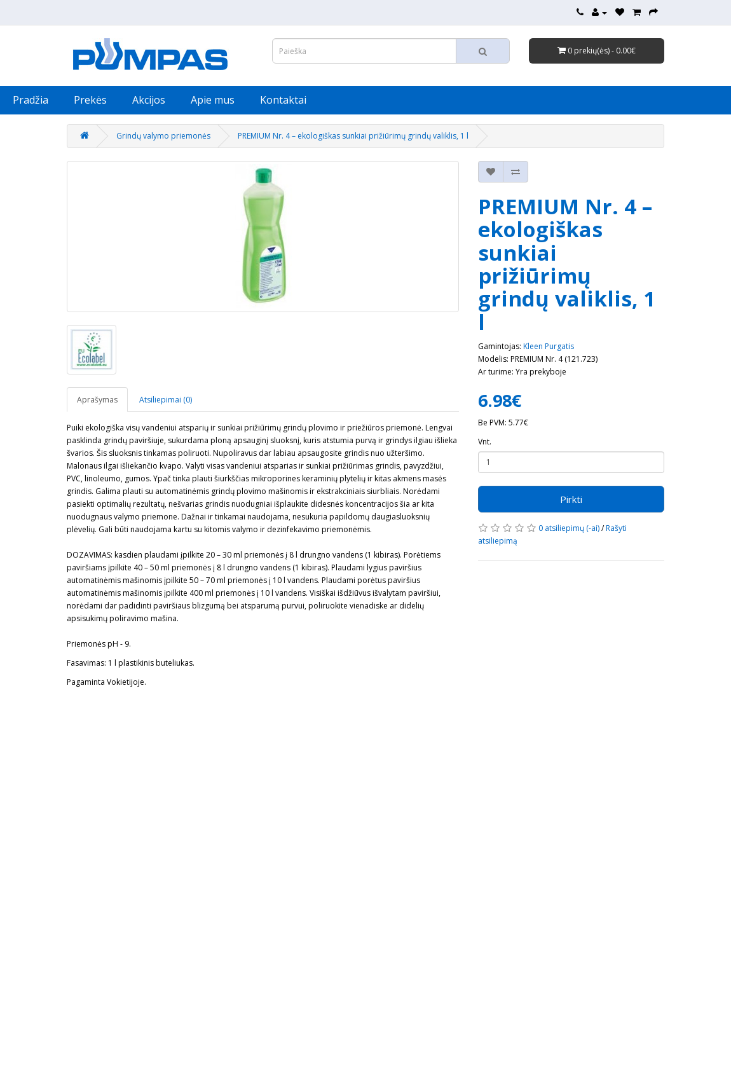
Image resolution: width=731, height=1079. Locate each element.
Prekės (90, 100)
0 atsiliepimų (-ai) (568, 528)
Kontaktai (283, 100)
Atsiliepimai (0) (165, 399)
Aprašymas (97, 399)
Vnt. (484, 441)
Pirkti (571, 499)
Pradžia (30, 100)
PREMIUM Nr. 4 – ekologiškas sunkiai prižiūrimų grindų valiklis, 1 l (353, 135)
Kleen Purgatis (548, 346)
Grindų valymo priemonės (163, 135)
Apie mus (213, 100)
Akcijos (148, 100)
